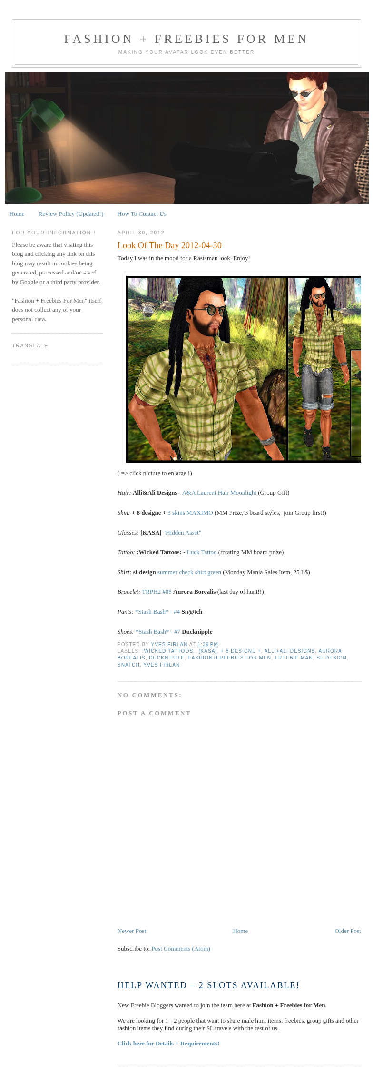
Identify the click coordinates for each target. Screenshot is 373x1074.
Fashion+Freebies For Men (229, 657)
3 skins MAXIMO (190, 512)
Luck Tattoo (202, 552)
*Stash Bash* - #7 (158, 631)
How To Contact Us (142, 213)
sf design (331, 657)
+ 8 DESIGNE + (241, 651)
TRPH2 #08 (156, 591)
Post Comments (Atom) (180, 948)
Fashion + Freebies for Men (186, 39)
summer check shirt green (189, 572)
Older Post (347, 930)
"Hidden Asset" (182, 532)
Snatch (129, 665)
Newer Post (132, 930)
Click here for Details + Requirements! (168, 1043)
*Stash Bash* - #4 (157, 611)
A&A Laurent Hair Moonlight (219, 492)
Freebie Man (294, 657)
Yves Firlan (161, 665)
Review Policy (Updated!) (71, 213)
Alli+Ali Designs (290, 651)
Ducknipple (167, 657)
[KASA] (208, 651)
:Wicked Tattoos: (168, 651)
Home (17, 213)
